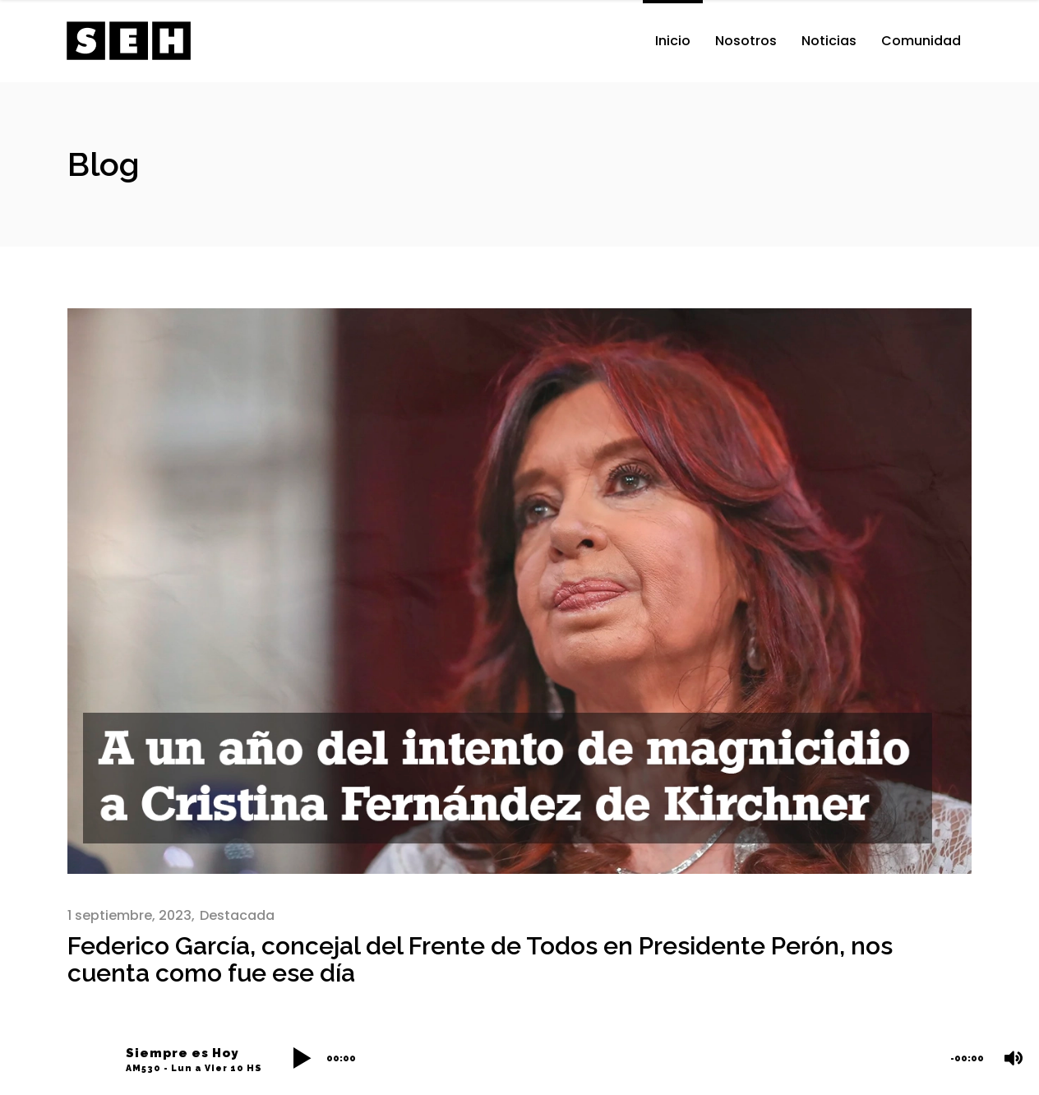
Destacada (237, 915)
